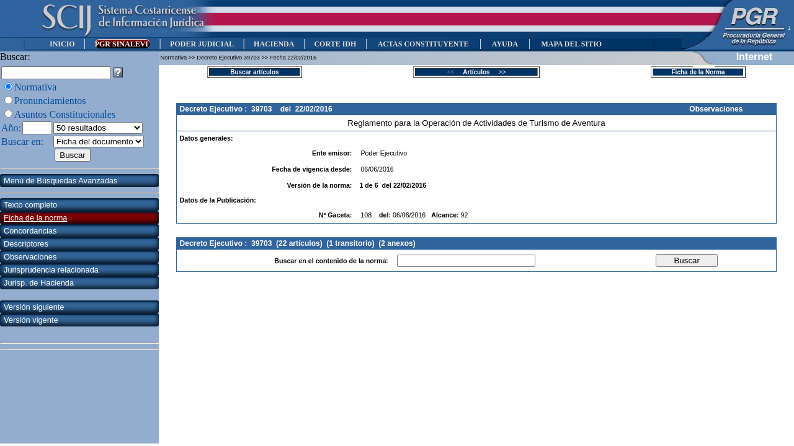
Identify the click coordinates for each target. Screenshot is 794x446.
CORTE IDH (335, 44)
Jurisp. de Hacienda (39, 282)
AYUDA (504, 44)
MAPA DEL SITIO (571, 44)
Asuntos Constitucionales (64, 114)
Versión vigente (31, 320)
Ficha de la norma (35, 217)
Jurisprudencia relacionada (51, 269)
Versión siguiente (34, 307)
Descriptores (26, 243)
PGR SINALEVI (122, 44)
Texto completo (30, 204)
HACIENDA (274, 44)
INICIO (62, 44)
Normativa (35, 87)
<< (454, 72)
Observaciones (30, 256)
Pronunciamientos (50, 100)
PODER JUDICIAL (202, 44)
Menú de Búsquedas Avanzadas (60, 180)
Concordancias (30, 230)
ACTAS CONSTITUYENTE (423, 44)
